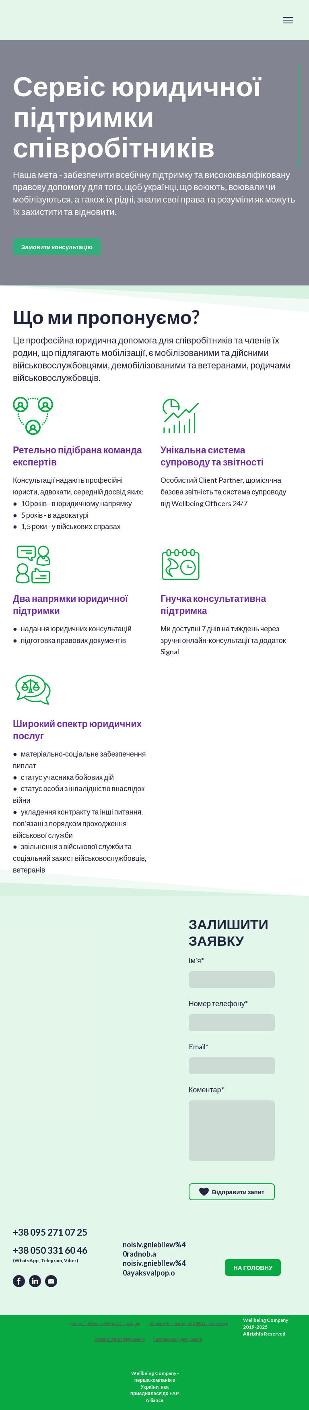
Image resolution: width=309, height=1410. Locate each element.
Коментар (206, 1089)
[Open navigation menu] (288, 20)
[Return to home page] (33, 1331)
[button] (57, 246)
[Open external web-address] (154, 1361)
